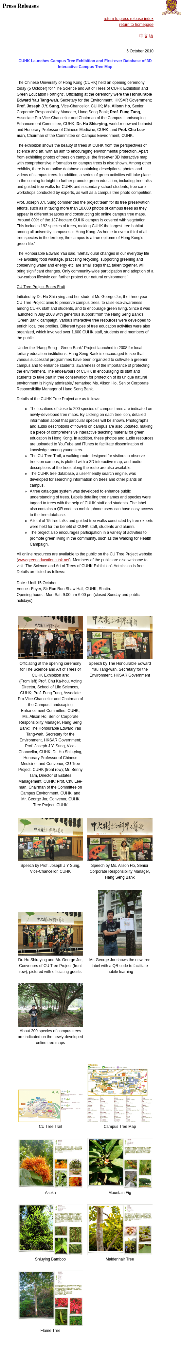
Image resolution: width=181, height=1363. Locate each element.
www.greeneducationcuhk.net (43, 560)
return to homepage (136, 24)
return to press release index (129, 18)
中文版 (146, 36)
